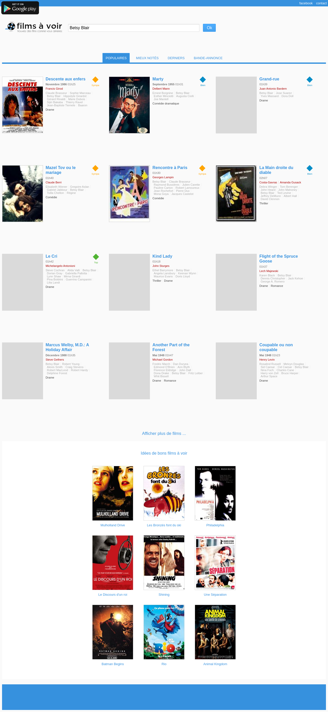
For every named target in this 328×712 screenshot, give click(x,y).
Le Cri (51, 256)
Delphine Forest (57, 373)
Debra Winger (268, 186)
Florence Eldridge (165, 370)
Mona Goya (161, 193)
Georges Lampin (163, 177)
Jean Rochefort (163, 190)
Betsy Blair (53, 96)
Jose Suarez (284, 93)
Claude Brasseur (56, 93)
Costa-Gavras (268, 182)
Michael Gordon (162, 359)
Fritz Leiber (195, 373)
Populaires (116, 58)
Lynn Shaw (54, 276)
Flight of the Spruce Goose (278, 258)
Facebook (306, 3)
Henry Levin (267, 359)
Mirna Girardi (72, 276)
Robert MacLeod (57, 370)
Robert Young (70, 363)
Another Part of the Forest (171, 347)
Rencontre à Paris (169, 167)
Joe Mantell (161, 99)
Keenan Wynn (187, 273)
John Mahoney (287, 189)
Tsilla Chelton (55, 192)
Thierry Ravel (74, 102)
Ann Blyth (184, 367)
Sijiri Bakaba (55, 102)
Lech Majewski (268, 271)
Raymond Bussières (166, 184)
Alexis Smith (55, 367)
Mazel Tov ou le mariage (61, 170)
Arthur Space (269, 376)
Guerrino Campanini (78, 279)
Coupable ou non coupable (276, 347)
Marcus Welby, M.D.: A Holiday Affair (67, 347)
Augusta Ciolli (185, 96)
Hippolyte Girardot (74, 96)
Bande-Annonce (208, 58)
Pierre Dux (183, 190)
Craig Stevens (75, 367)
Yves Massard (270, 96)
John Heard (268, 189)
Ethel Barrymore (162, 270)
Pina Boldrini (55, 279)
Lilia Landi (53, 282)
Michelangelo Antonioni (60, 265)
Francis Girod (54, 88)
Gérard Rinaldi (56, 99)
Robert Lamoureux (187, 187)
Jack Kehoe (295, 278)
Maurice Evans (163, 276)
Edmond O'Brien (164, 367)
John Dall (185, 370)
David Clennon (270, 199)
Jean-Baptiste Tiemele (61, 105)
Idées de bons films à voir (164, 453)
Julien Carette (191, 184)
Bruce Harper (290, 373)
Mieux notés (147, 58)
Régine (71, 192)
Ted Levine (284, 192)
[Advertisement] (164, 697)
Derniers (176, 58)
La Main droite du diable (276, 170)
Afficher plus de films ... (164, 433)
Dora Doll (287, 96)
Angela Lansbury (164, 273)
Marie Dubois (76, 99)
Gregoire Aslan (79, 186)
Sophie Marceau (80, 93)
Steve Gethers (55, 359)
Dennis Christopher (273, 278)
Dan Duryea (180, 363)
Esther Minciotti (163, 96)
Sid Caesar (268, 367)
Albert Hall (290, 195)
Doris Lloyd (183, 276)
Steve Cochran (55, 270)
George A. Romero (272, 281)
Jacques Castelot (182, 193)
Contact (321, 3)
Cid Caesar (285, 367)
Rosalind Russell (270, 363)
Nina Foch (267, 370)
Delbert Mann (161, 88)
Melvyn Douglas (294, 363)
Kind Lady (162, 256)
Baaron (82, 105)
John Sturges (160, 265)
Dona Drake (161, 373)
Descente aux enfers (66, 79)
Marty (157, 79)
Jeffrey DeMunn (271, 195)
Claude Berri (53, 182)
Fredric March (161, 363)
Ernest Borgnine (162, 93)
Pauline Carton (163, 187)
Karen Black (267, 275)
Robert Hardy (79, 370)
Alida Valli (73, 270)
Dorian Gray (54, 273)
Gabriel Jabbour (57, 189)
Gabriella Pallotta (76, 273)
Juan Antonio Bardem (273, 88)
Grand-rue (269, 79)
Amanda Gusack (290, 182)
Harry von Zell (270, 373)
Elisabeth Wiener (56, 186)
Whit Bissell (161, 376)
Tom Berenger (289, 186)
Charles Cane (285, 370)
